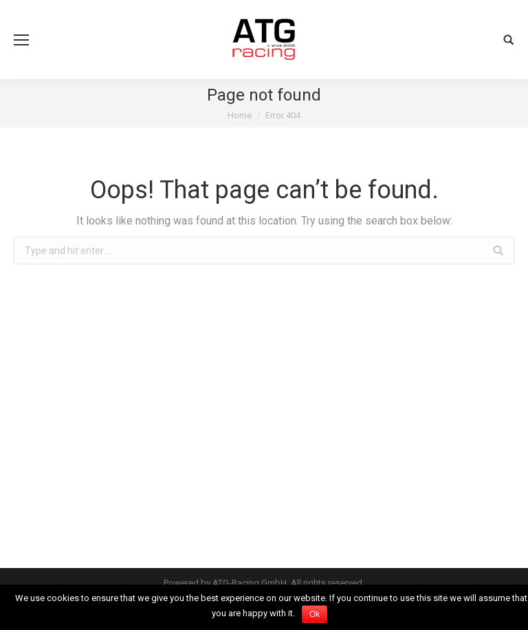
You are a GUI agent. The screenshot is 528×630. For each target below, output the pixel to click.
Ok (314, 614)
